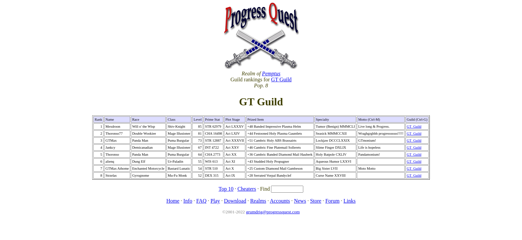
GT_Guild (414, 126)
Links (350, 201)
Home (172, 201)
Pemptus (271, 73)
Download (235, 201)
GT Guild (281, 79)
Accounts (280, 201)
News (300, 201)
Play (215, 201)
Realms (258, 201)
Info (187, 201)
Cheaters (246, 189)
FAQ (201, 201)
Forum (332, 201)
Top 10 (226, 189)
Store (315, 201)
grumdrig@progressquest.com (273, 211)
